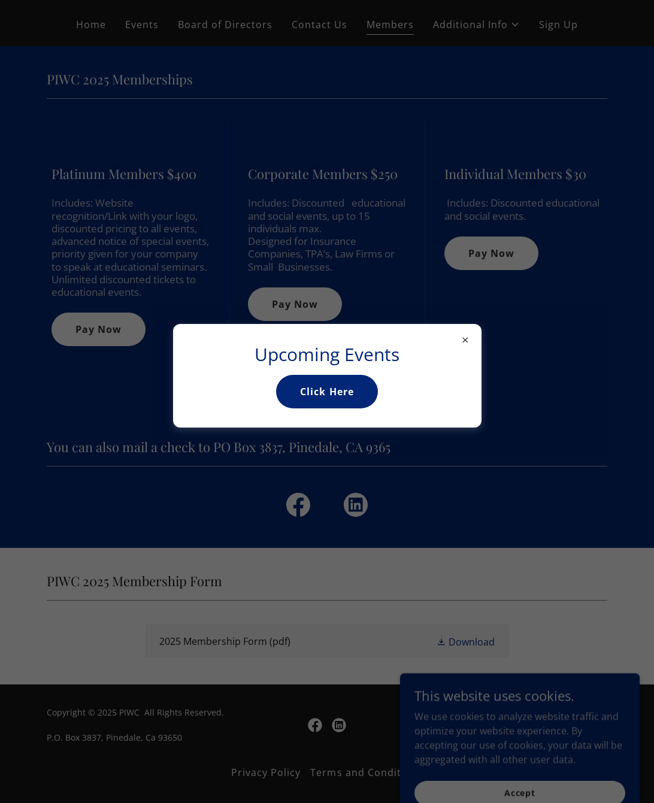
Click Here (326, 391)
